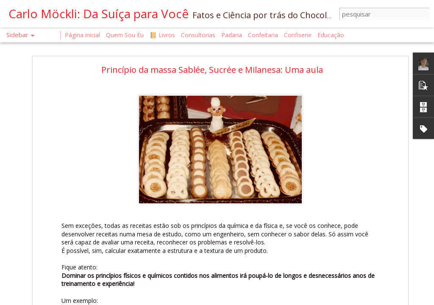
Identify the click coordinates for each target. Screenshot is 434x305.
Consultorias (198, 35)
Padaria (232, 35)
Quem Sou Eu (125, 35)
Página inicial (82, 35)
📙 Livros (162, 35)
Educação (330, 35)
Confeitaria (263, 35)
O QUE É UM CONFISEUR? (51, 242)
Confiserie (298, 35)
